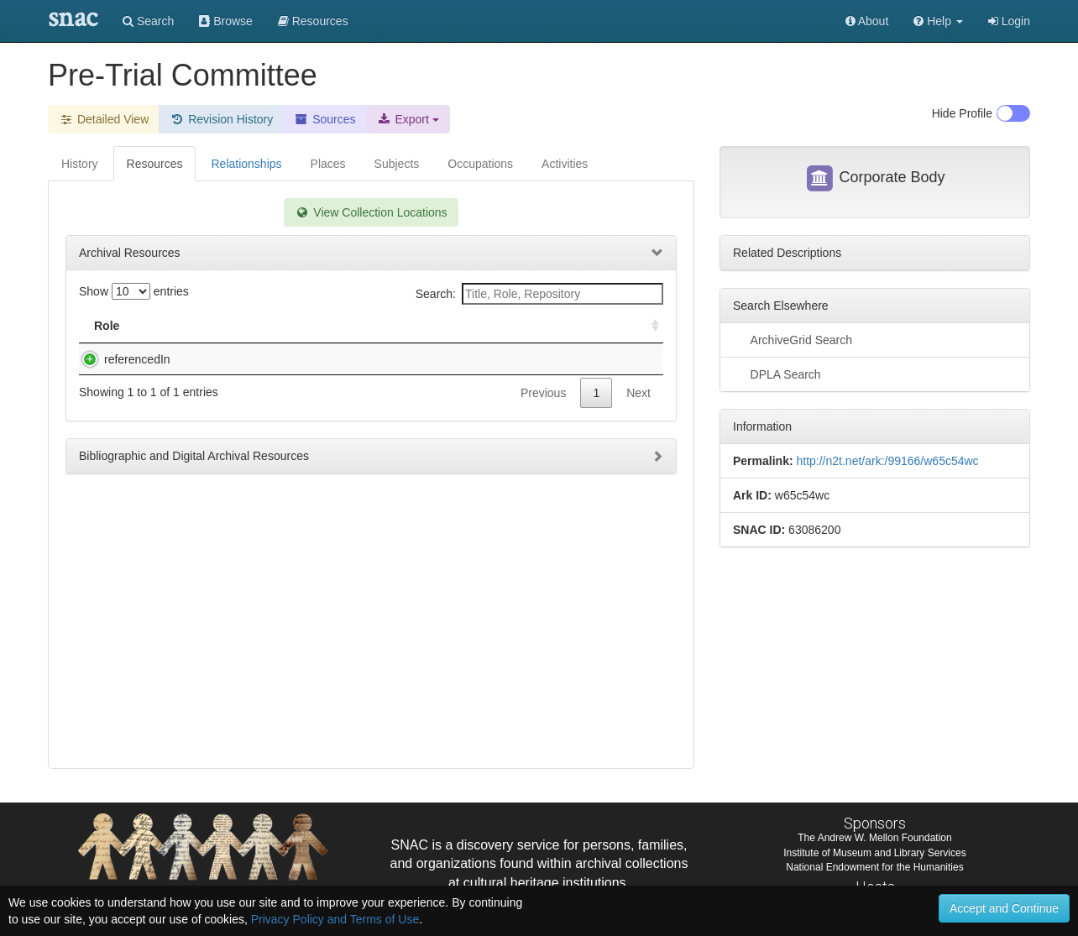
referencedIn (120, 359)
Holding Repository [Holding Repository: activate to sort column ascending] (522, 325)
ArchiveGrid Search (792, 339)
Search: (539, 294)
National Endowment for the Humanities (874, 867)
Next (638, 426)
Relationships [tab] (246, 163)
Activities (565, 163)
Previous (543, 426)
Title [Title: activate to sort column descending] (189, 325)
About (867, 21)
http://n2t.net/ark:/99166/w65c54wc (887, 461)
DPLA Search (777, 373)
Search (148, 21)
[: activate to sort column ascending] (648, 326)
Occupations (480, 163)
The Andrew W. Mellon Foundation (874, 838)
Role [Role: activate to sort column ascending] (106, 325)
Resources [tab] (155, 163)
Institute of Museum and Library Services (874, 853)
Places (328, 163)
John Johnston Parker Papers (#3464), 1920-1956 (301, 359)
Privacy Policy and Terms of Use (335, 919)
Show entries (134, 291)
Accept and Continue (1004, 908)
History (79, 163)
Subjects (397, 163)
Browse (226, 21)
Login (1009, 21)
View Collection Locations (371, 212)
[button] (938, 21)
